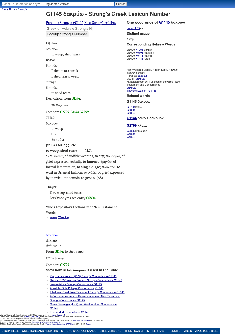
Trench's (173, 331)
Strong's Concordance (78, 331)
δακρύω (142, 76)
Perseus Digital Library (32, 317)
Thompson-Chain (137, 331)
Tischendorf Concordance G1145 (69, 312)
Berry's (158, 331)
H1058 (139, 49)
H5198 (139, 52)
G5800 (131, 110)
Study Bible (8, 9)
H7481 (139, 58)
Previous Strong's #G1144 (64, 23)
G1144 (76, 98)
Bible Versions (110, 331)
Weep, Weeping (59, 217)
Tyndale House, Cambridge (55, 324)
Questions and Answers (40, 331)
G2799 (64, 112)
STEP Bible (70, 324)
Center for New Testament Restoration (46, 322)
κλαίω (134, 107)
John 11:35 (133, 28)
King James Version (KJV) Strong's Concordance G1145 (83, 276)
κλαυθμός (137, 131)
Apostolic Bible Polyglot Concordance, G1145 (77, 288)
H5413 (139, 55)
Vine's (187, 331)
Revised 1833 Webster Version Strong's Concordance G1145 (86, 280)
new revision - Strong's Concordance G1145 (76, 284)
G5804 (91, 198)
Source (88, 324)
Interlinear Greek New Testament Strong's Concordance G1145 (87, 292)
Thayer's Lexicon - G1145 (142, 90)
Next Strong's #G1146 (100, 23)
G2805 (131, 131)
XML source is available (81, 320)
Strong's (22, 9)
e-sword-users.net (58, 315)
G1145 (164, 22)
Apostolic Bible (207, 331)
